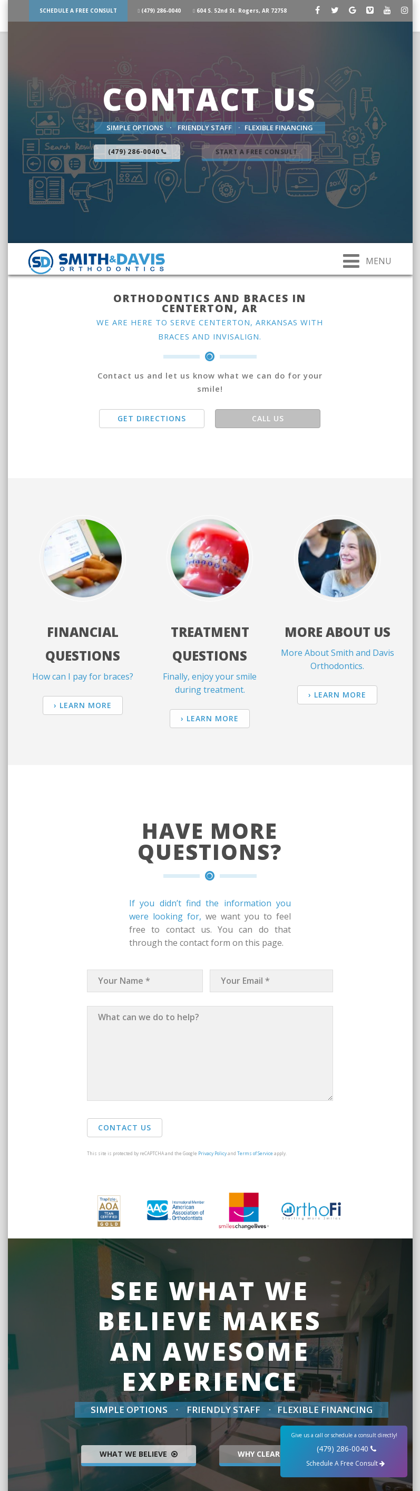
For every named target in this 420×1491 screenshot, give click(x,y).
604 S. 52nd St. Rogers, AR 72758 (245, 10)
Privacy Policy (212, 1153)
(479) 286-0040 (161, 10)
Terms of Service (255, 1153)
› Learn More (83, 705)
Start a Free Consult (256, 152)
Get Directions (152, 418)
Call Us (268, 418)
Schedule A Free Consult (78, 10)
